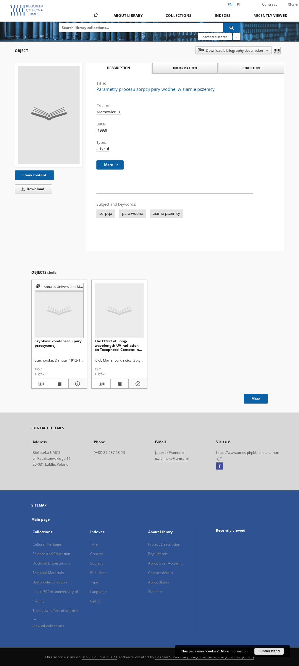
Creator (96, 553)
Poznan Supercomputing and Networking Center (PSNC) (204, 656)
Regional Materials (48, 572)
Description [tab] (118, 68)
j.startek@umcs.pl (170, 452)
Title (94, 544)
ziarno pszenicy (166, 213)
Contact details (160, 572)
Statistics (155, 591)
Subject (96, 563)
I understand (269, 651)
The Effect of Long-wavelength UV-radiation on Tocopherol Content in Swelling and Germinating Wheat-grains (118, 345)
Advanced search (215, 37)
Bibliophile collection (50, 582)
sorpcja (105, 213)
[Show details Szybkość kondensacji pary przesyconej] (77, 384)
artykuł (102, 148)
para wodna (132, 213)
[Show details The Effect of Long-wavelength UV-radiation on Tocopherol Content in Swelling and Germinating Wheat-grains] (137, 384)
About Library (128, 15)
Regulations (158, 553)
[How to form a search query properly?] (236, 36)
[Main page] (95, 15)
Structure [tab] (252, 68)
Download (31, 189)
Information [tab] (185, 68)
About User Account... (166, 563)
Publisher (98, 572)
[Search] (231, 27)
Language (98, 591)
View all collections (48, 625)
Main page (40, 519)
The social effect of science (55, 610)
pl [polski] (239, 5)
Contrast (269, 4)
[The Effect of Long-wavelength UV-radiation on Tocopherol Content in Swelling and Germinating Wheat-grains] (119, 310)
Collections (179, 15)
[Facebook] (219, 466)
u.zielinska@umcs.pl (172, 458)
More (255, 398)
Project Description (164, 544)
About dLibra (158, 582)
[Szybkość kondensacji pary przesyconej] (59, 310)
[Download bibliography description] (41, 384)
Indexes (223, 15)
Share (293, 4)
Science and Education (51, 553)
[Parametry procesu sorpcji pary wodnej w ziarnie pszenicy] (49, 115)
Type (94, 582)
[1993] (101, 130)
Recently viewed (270, 15)
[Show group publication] (59, 287)
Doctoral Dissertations (51, 563)
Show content (34, 175)
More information (234, 651)
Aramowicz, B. (108, 112)
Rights (95, 601)
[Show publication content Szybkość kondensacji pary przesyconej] (59, 384)
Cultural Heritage (47, 544)
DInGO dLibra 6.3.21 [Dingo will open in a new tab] (100, 656)
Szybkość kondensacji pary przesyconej (58, 343)
